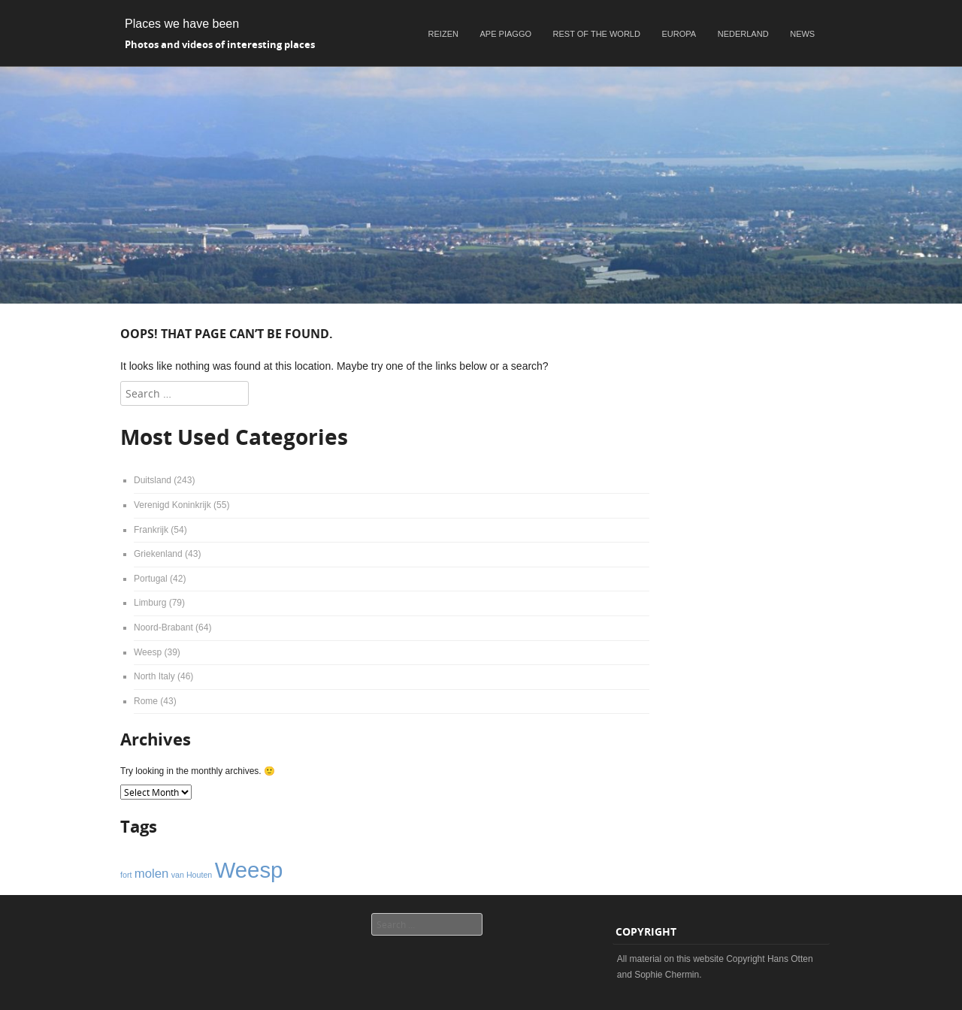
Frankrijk (151, 530)
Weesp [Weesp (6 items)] (249, 869)
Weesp (148, 652)
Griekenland (158, 554)
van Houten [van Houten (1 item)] (192, 874)
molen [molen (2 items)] (152, 873)
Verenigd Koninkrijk (172, 505)
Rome (146, 701)
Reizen (443, 33)
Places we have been (182, 23)
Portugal (151, 578)
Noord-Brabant (163, 627)
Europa (679, 33)
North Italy (154, 676)
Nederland (743, 33)
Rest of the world (596, 33)
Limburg (150, 602)
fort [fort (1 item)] (126, 874)
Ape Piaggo (505, 33)
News (802, 33)
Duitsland (152, 480)
